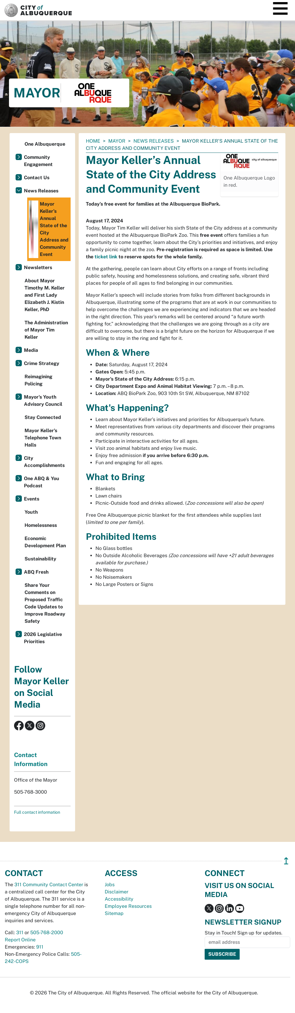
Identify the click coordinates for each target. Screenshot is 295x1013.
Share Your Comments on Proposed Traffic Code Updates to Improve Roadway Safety (45, 603)
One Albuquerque (45, 144)
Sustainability (40, 559)
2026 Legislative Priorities (43, 637)
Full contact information (37, 812)
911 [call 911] (39, 947)
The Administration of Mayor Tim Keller (46, 330)
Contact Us (36, 177)
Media (31, 350)
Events (31, 499)
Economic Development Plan (45, 542)
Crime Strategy (41, 363)
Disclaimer (116, 892)
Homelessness (41, 525)
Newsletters (38, 267)
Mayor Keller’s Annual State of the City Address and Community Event (49, 229)
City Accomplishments (44, 461)
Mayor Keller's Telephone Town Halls (43, 438)
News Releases (153, 141)
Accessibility (119, 899)
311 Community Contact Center (48, 884)
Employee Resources (128, 906)
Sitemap (114, 913)
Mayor (116, 141)
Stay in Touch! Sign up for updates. (243, 933)
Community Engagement (38, 160)
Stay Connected (43, 417)
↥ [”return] (286, 860)
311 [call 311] (19, 932)
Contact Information (31, 759)
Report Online (20, 940)
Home (93, 141)
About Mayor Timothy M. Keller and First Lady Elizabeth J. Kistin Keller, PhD (45, 295)
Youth (31, 512)
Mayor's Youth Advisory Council (43, 400)
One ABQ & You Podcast (41, 482)
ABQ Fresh (36, 572)
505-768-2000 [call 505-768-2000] (46, 932)
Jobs (110, 884)
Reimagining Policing (38, 380)
